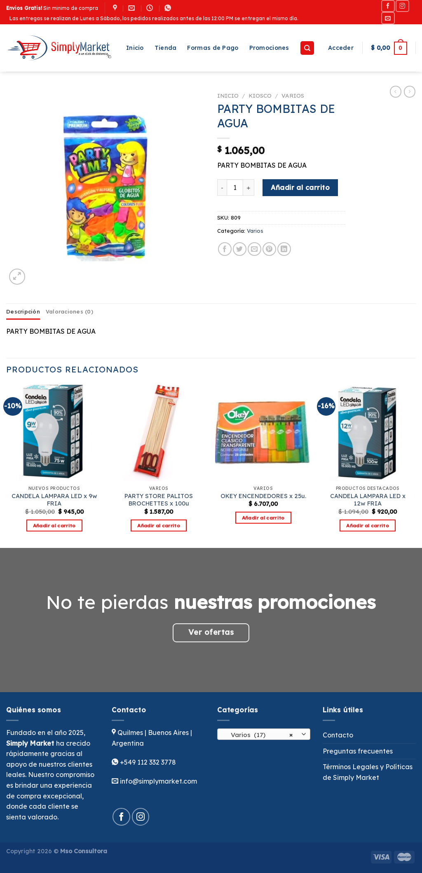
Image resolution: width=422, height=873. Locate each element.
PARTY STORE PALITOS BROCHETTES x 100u (158, 500)
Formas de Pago (212, 47)
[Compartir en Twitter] (239, 249)
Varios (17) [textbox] (259, 734)
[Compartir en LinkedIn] (284, 249)
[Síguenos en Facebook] (387, 6)
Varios (292, 95)
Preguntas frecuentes (358, 751)
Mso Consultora (83, 851)
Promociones (269, 47)
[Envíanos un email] (387, 18)
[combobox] (263, 734)
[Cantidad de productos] (235, 187)
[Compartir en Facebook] (225, 249)
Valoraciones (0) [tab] (69, 311)
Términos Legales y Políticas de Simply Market (368, 772)
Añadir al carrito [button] (54, 525)
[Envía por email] (254, 249)
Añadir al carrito (300, 187)
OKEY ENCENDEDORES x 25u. (263, 496)
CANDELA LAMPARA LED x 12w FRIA (368, 500)
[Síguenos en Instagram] (402, 6)
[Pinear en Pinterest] (269, 249)
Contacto (338, 735)
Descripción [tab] (23, 311)
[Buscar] (307, 48)
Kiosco (260, 95)
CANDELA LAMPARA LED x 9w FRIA (54, 500)
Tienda (166, 47)
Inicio (135, 47)
